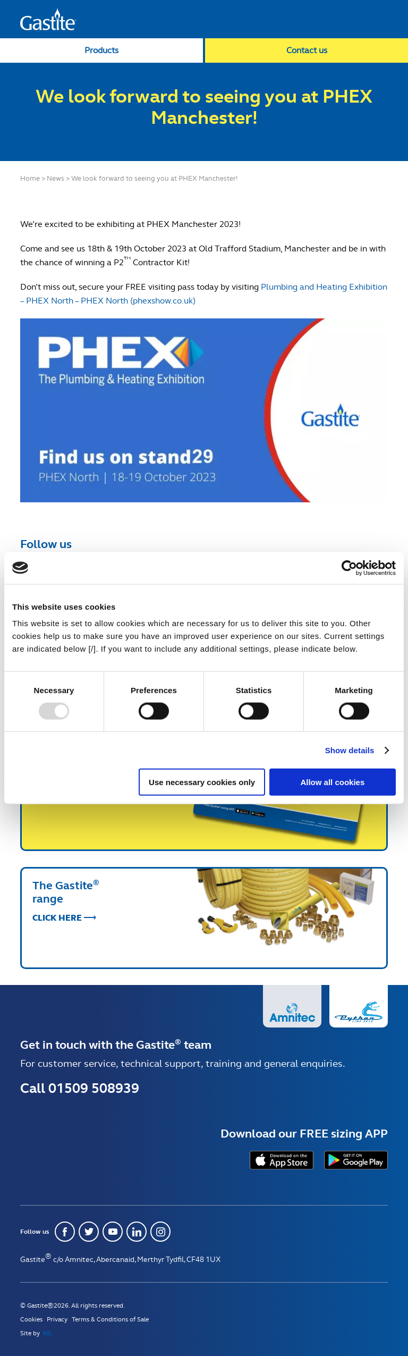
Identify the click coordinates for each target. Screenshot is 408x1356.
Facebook (65, 1232)
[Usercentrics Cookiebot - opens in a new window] (349, 568)
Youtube (113, 1232)
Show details (350, 749)
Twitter (89, 1232)
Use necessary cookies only (202, 782)
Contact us (306, 50)
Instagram (160, 1232)
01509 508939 (93, 1088)
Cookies (31, 1319)
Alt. (47, 1333)
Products (101, 50)
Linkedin (136, 1232)
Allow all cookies (332, 782)
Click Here (57, 799)
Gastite (48, 19)
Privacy (57, 1319)
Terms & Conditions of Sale (110, 1319)
